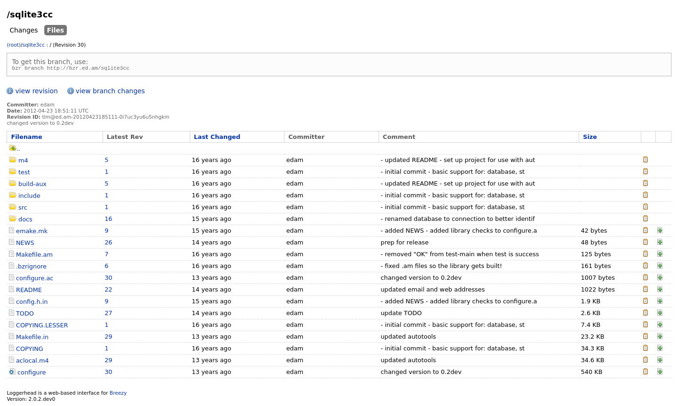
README (29, 291)
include (29, 197)
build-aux (32, 185)
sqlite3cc (34, 45)
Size (590, 138)
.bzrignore (31, 267)
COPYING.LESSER (42, 326)
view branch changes (110, 92)
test (24, 173)
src (22, 208)
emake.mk (32, 232)
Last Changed (217, 138)
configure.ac (34, 279)
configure (31, 373)
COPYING (29, 350)
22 (108, 290)
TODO (25, 314)
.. (14, 150)
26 (108, 243)
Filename (26, 138)
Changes (23, 30)
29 (108, 337)
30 (108, 279)
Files (56, 30)
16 (108, 220)
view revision (36, 92)
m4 (23, 161)
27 (108, 314)
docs (25, 220)
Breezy (118, 394)
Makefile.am (34, 256)
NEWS (25, 244)
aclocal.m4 (32, 361)
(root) (14, 45)
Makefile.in (32, 338)
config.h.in (32, 303)
